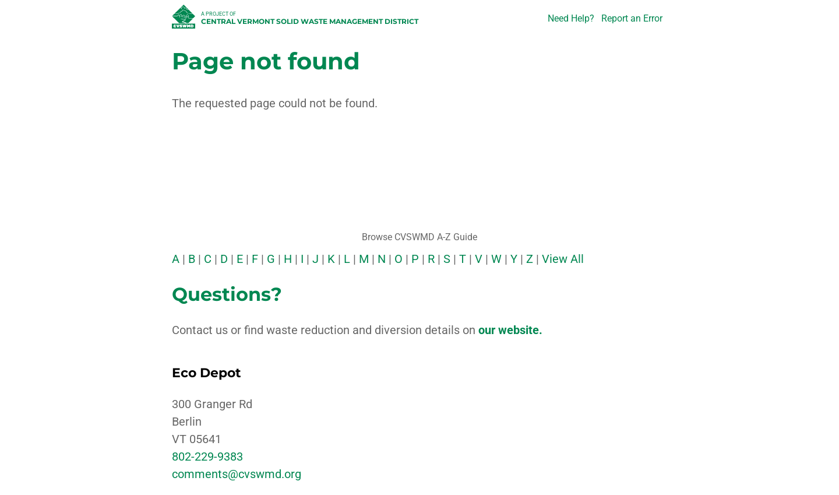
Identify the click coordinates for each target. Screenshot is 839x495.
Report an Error (631, 18)
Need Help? (571, 18)
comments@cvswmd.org (236, 474)
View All (563, 259)
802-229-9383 (207, 457)
